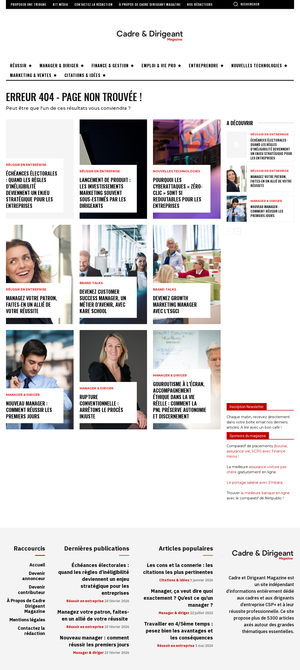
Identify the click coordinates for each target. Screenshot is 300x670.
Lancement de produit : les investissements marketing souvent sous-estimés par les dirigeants (105, 192)
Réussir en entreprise (26, 164)
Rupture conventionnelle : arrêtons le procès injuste (101, 406)
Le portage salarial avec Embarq (254, 482)
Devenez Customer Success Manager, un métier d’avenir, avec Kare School (103, 301)
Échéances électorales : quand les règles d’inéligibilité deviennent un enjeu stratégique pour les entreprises (31, 189)
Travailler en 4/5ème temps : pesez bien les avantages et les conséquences (178, 630)
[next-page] (238, 231)
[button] (246, 3)
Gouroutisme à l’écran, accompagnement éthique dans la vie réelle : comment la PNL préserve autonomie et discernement (179, 400)
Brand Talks (91, 283)
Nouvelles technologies (176, 171)
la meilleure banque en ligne (265, 493)
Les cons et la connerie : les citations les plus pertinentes (178, 568)
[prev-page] (230, 231)
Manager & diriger (23, 394)
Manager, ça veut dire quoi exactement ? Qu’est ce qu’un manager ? (178, 598)
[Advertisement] (260, 316)
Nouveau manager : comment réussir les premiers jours (29, 410)
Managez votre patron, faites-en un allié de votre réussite (31, 304)
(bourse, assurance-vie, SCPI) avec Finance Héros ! (257, 451)
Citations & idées (174, 580)
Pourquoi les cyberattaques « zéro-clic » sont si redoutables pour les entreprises (177, 192)
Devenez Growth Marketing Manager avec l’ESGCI (175, 304)
